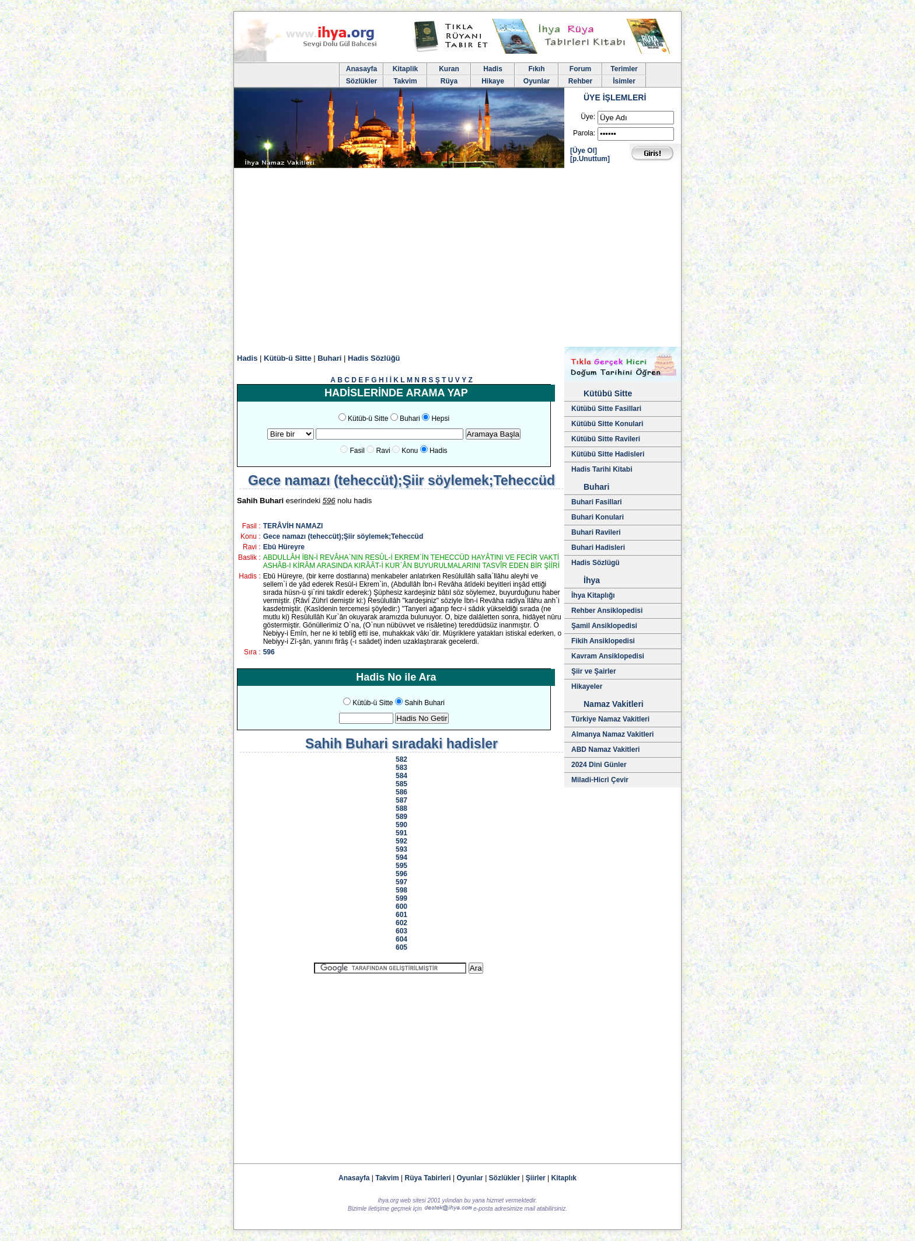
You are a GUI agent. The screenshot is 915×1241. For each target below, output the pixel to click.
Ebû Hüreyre (284, 547)
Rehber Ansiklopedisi (606, 610)
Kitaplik (405, 69)
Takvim (405, 81)
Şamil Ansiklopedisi (604, 626)
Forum (580, 69)
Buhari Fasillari (596, 502)
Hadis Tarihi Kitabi (601, 469)
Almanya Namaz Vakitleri (612, 734)
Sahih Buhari (424, 703)
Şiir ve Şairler (593, 671)
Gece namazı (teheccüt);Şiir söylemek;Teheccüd (343, 536)
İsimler (624, 81)
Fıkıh (536, 69)
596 (269, 652)
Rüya (449, 81)
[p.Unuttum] (590, 159)
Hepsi (440, 418)
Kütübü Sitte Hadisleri (607, 454)
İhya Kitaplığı (593, 595)
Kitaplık (564, 1178)
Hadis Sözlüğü (374, 358)
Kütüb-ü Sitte (288, 358)
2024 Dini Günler (599, 765)
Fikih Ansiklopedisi (603, 641)
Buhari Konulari (597, 517)
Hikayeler (586, 686)
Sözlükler (361, 81)
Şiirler (536, 1178)
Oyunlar (536, 81)
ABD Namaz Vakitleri (605, 749)
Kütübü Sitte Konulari (607, 424)
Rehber (580, 81)
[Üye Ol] (583, 151)
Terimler (623, 69)
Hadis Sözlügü (595, 563)
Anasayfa (361, 69)
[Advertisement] (457, 259)
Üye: (588, 117)
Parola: (584, 133)
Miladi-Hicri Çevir (599, 780)
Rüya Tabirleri (428, 1178)
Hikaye (492, 81)
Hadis (492, 69)
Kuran (449, 69)
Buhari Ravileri (596, 532)
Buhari (329, 358)
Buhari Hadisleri (598, 547)
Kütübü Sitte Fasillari (606, 409)
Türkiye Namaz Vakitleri (610, 719)
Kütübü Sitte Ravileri (605, 439)
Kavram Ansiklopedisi (607, 656)
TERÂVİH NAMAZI (293, 526)
